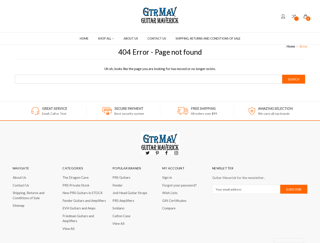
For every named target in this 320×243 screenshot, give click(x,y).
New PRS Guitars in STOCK (82, 193)
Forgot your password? (179, 185)
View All (68, 229)
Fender (117, 185)
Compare (169, 208)
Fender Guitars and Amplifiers (84, 201)
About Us (131, 38)
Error (304, 46)
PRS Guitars (121, 177)
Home (84, 38)
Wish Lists (170, 193)
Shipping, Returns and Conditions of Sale (208, 38)
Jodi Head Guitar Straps (129, 193)
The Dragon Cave (75, 177)
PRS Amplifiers (123, 201)
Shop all (106, 38)
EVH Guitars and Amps (79, 208)
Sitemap (18, 205)
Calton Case (121, 216)
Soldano (118, 208)
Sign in (167, 177)
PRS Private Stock (75, 185)
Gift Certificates (174, 201)
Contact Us (157, 38)
